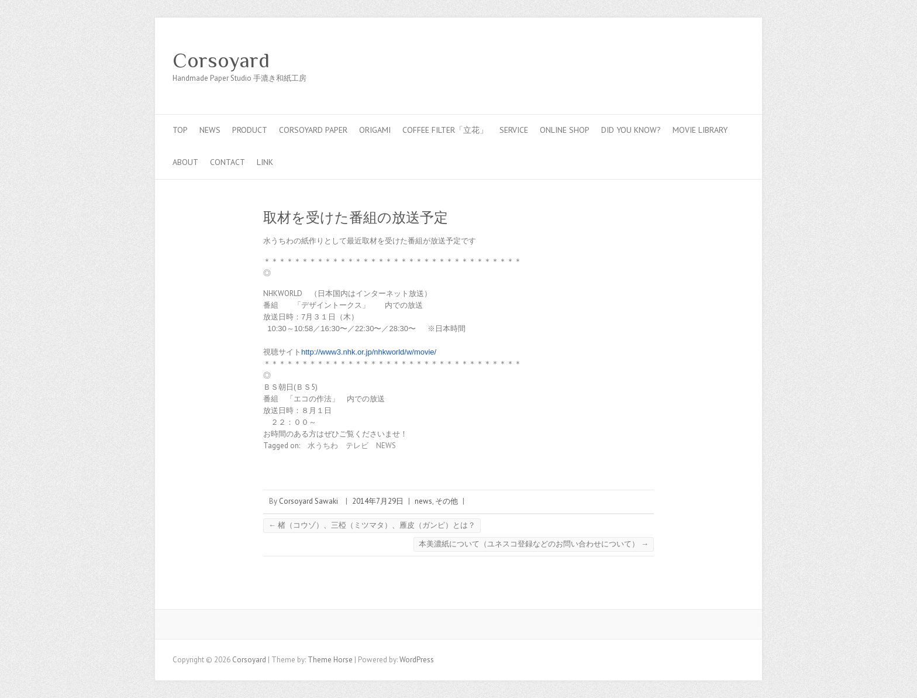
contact (227, 162)
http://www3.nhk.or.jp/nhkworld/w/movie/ (368, 352)
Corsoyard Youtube (715, 60)
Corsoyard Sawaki (308, 501)
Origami (375, 130)
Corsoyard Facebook (680, 60)
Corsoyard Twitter (697, 60)
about (185, 162)
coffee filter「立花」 (445, 130)
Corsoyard (221, 60)
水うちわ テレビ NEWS (352, 446)
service (513, 130)
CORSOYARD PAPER (313, 130)
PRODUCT (249, 130)
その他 (446, 501)
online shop (565, 130)
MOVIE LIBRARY (700, 130)
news (209, 130)
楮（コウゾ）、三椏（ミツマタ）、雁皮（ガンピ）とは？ (371, 525)
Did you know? (631, 130)
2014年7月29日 (378, 501)
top (180, 130)
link (265, 162)
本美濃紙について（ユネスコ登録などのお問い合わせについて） (534, 544)
